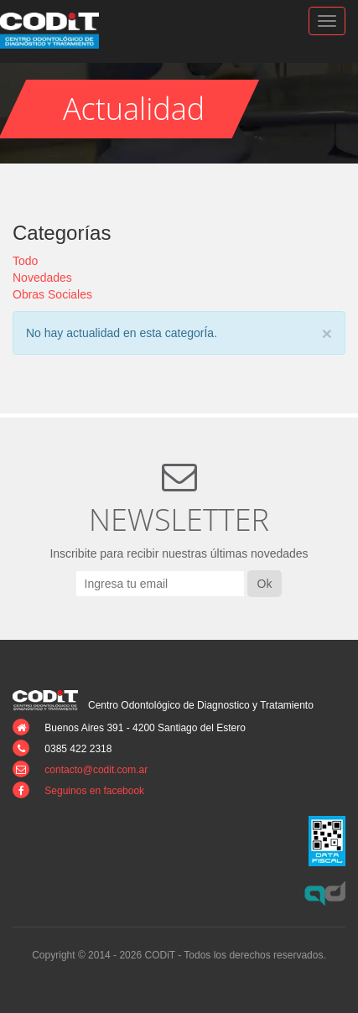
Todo (25, 261)
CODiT (58, 31)
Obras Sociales (52, 294)
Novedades (42, 277)
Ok (264, 583)
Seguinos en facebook (94, 791)
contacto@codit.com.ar (96, 770)
